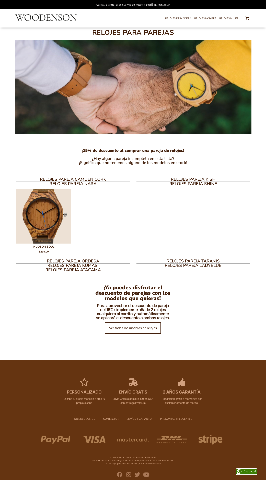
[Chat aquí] (239, 471)
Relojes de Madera (178, 18)
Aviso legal (111, 464)
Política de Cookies (127, 464)
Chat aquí (250, 471)
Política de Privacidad (150, 464)
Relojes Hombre (205, 18)
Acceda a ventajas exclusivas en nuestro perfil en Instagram (133, 4)
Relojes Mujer (228, 18)
